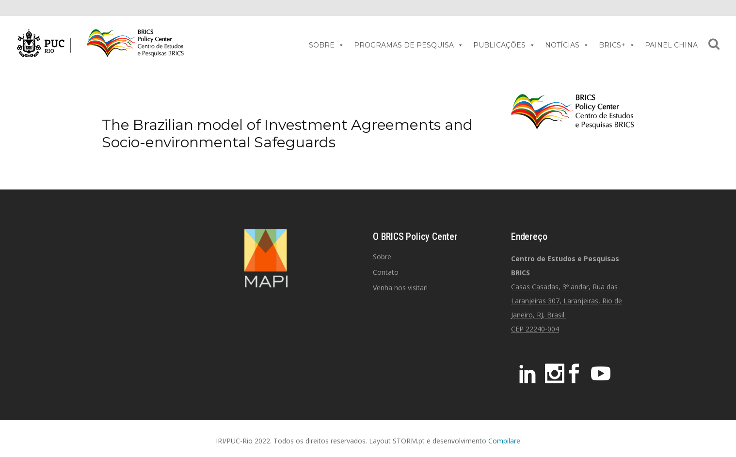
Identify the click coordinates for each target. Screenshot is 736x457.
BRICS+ (617, 45)
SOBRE (326, 45)
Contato (386, 272)
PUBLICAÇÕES (504, 45)
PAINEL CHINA (671, 45)
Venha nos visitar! (400, 287)
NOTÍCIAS (567, 45)
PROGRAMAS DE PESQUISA (409, 45)
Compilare (504, 440)
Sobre (382, 256)
